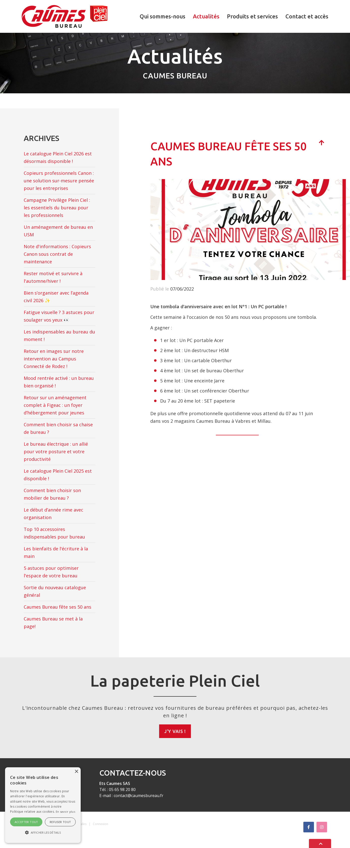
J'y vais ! (175, 731)
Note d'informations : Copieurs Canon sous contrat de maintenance (57, 254)
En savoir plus (65, 811)
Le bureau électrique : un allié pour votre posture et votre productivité (56, 451)
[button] (43, 832)
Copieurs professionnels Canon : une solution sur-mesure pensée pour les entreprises (59, 180)
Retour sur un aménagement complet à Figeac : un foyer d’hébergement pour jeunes (55, 405)
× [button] (76, 772)
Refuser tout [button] (60, 822)
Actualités (206, 16)
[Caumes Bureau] (64, 16)
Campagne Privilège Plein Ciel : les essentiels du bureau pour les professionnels (57, 207)
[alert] (43, 805)
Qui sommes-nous (162, 16)
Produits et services (252, 16)
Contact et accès (306, 16)
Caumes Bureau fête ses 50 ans (57, 607)
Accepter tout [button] (26, 822)
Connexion (100, 824)
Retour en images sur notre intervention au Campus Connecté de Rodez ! (54, 358)
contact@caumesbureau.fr (138, 795)
